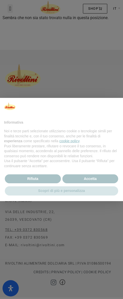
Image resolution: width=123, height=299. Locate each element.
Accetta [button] (90, 179)
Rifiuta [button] (32, 179)
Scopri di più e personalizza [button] (61, 191)
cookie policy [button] (69, 141)
